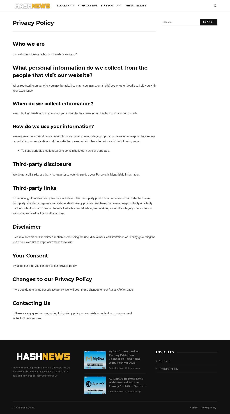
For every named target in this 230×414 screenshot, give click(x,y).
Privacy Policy (168, 368)
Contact (165, 361)
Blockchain (65, 5)
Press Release (135, 5)
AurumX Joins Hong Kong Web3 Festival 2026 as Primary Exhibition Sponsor (95, 385)
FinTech (107, 5)
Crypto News (88, 5)
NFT (119, 5)
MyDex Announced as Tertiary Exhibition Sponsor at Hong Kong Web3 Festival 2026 (95, 360)
